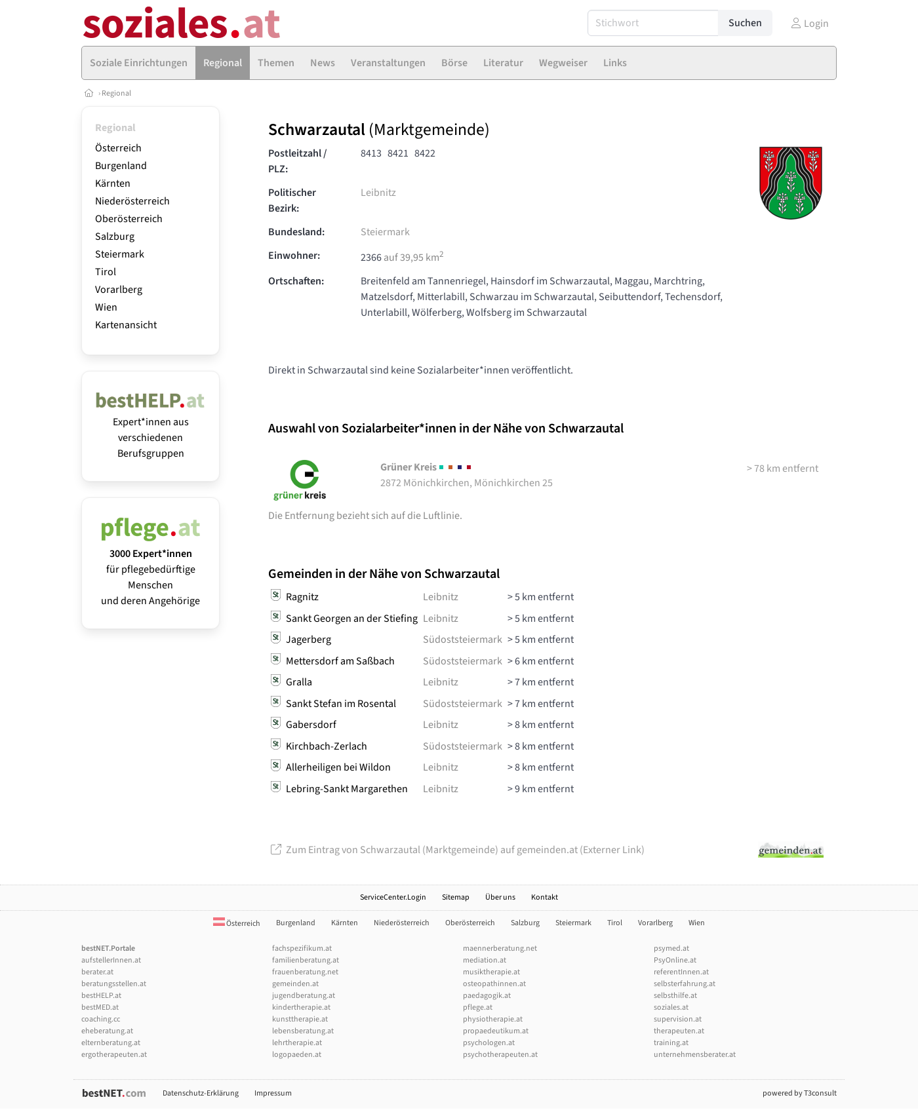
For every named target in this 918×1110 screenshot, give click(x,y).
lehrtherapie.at (297, 1042)
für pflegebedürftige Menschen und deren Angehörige (150, 569)
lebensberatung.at (303, 1031)
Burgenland (121, 166)
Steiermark (119, 254)
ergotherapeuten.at (114, 1054)
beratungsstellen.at (113, 983)
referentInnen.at (681, 972)
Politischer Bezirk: (292, 200)
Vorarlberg (118, 289)
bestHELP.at (101, 995)
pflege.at (477, 1007)
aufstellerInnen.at (111, 960)
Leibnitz (378, 192)
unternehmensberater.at (695, 1054)
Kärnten (112, 183)
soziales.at (671, 1007)
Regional (116, 93)
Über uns (500, 897)
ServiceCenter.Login (393, 897)
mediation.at (484, 960)
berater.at (97, 972)
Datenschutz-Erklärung (201, 1093)
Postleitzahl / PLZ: (297, 161)
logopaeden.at (296, 1054)
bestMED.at (100, 1007)
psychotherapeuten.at (500, 1054)
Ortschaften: (296, 281)
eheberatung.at (107, 1031)
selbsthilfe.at (675, 995)
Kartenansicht (126, 325)
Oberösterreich (129, 219)
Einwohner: (294, 255)
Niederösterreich (132, 201)
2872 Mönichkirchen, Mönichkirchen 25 (466, 475)
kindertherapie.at (301, 1007)
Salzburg (114, 236)
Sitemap (455, 897)
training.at (671, 1042)
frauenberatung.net (305, 972)
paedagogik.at (487, 995)
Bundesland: (296, 232)
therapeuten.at (679, 1031)
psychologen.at (489, 1042)
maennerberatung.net (500, 948)
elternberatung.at (110, 1042)
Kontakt (544, 897)
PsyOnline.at (675, 960)
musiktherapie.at (491, 972)
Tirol (105, 272)
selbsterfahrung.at (684, 983)
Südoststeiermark (462, 639)
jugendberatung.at (303, 995)
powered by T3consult (800, 1093)
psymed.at (671, 948)
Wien (106, 307)
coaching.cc (100, 1019)
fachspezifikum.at (302, 948)
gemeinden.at (295, 983)
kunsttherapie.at (300, 1019)
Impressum (273, 1093)
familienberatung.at (305, 960)
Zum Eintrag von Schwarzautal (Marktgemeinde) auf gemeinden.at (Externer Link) (456, 850)
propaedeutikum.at (496, 1031)
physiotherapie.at (493, 1019)
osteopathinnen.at (494, 983)
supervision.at (678, 1019)
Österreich (118, 148)
